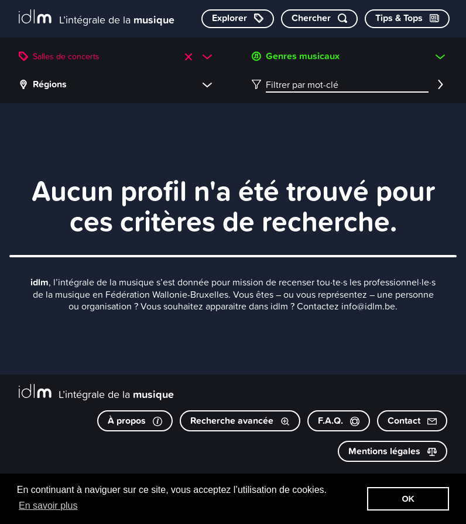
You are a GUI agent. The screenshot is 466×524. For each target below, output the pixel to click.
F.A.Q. (338, 420)
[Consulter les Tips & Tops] (407, 18)
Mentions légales (392, 451)
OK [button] (408, 498)
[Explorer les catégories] (237, 18)
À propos (135, 420)
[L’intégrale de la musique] (96, 17)
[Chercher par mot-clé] (319, 18)
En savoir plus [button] (48, 506)
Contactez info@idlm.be (346, 306)
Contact (412, 420)
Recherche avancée (240, 420)
